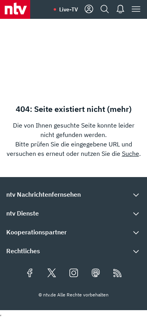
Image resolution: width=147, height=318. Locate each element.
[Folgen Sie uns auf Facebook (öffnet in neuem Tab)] (30, 273)
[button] (73, 194)
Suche (130, 153)
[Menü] (136, 9)
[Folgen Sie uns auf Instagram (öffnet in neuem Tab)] (74, 273)
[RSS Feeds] (117, 273)
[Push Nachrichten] (120, 9)
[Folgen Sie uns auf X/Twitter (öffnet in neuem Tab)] (52, 273)
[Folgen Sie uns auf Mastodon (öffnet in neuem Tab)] (95, 273)
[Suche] (104, 9)
